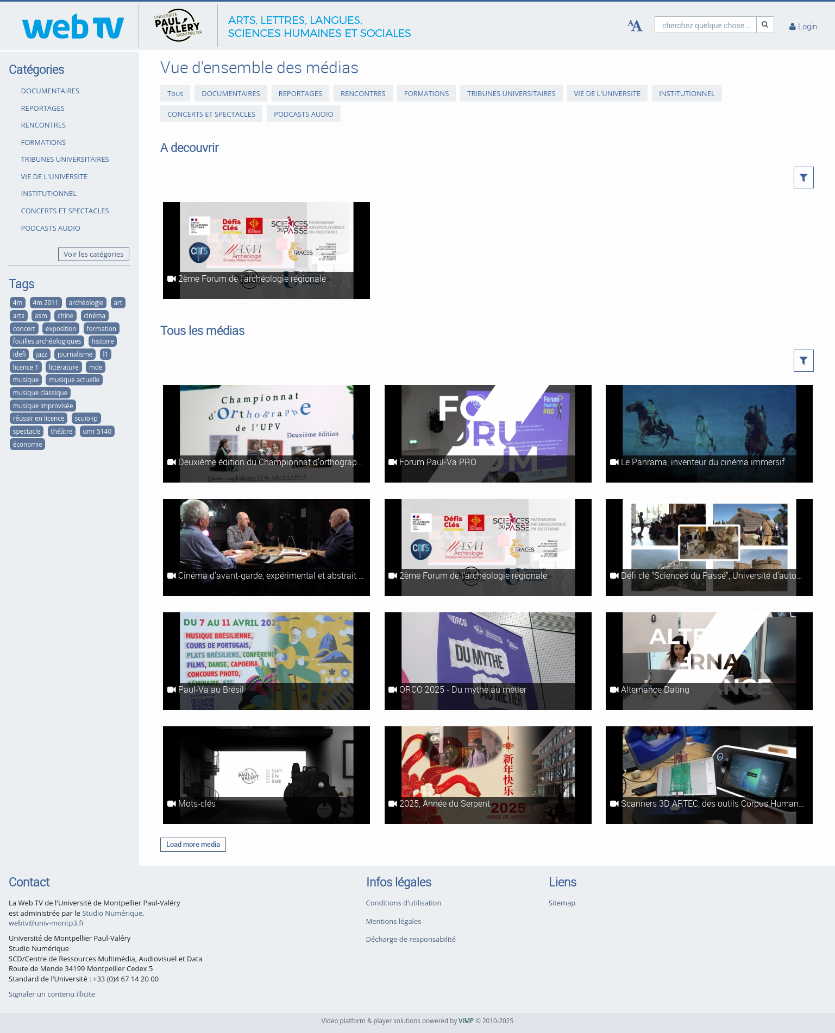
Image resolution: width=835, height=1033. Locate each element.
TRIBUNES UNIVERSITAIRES (65, 159)
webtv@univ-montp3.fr (46, 923)
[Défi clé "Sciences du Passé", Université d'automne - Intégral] (709, 547)
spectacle (27, 431)
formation (101, 328)
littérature (64, 367)
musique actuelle (74, 379)
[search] (706, 24)
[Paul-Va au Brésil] (266, 661)
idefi (19, 354)
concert (24, 328)
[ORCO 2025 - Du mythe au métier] (488, 661)
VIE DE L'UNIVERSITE (54, 176)
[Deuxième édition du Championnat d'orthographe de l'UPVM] (266, 433)
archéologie (86, 302)
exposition (61, 328)
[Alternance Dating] (709, 661)
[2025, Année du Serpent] (488, 775)
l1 (105, 354)
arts (18, 315)
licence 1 (26, 367)
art (118, 302)
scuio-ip (86, 418)
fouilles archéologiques (47, 341)
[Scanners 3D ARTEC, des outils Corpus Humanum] (709, 775)
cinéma (94, 315)
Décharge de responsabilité (411, 939)
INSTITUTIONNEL (49, 193)
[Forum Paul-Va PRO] (488, 433)
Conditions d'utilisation (404, 903)
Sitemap (562, 903)
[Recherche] (765, 24)
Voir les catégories (93, 254)
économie (27, 444)
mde (96, 367)
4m (18, 302)
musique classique (40, 392)
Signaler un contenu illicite (52, 994)
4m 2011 (45, 302)
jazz (41, 354)
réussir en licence (39, 418)
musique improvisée (43, 405)
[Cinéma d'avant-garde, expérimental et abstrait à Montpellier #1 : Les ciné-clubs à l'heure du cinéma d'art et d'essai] (266, 547)
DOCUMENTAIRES (50, 91)
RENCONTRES (43, 125)
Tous (175, 93)
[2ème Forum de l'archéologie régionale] (266, 250)
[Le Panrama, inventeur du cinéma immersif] (709, 433)
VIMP (466, 1020)
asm (41, 315)
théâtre (62, 431)
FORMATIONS (43, 142)
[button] (804, 177)
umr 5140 (97, 431)
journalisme (75, 354)
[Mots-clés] (266, 775)
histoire (102, 341)
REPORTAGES (43, 108)
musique (26, 379)
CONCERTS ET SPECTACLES (65, 211)
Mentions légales (394, 921)
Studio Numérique (112, 913)
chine (65, 315)
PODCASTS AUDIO (50, 228)
